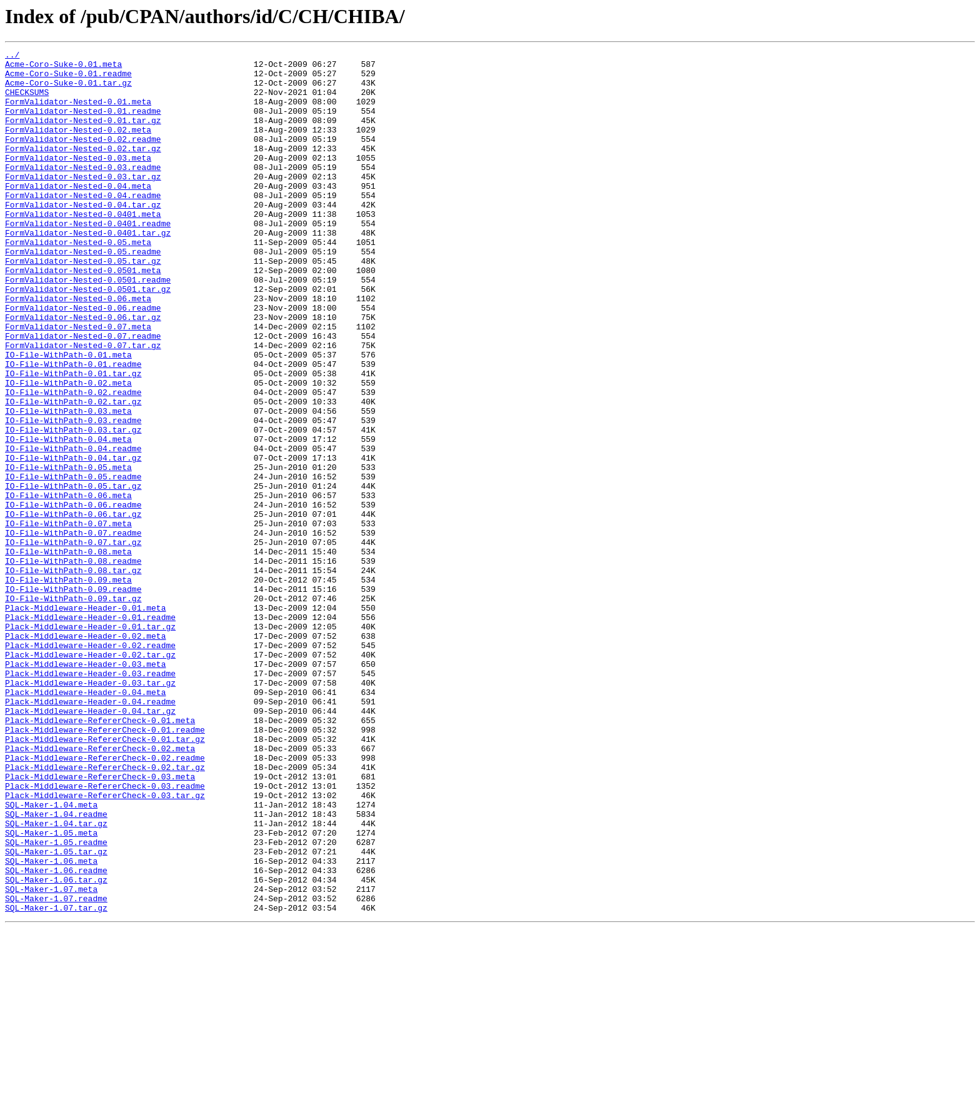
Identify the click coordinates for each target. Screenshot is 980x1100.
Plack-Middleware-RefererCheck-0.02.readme (105, 900)
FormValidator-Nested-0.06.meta (78, 348)
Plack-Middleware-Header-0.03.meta (85, 787)
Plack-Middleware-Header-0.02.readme (90, 765)
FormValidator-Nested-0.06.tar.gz (83, 371)
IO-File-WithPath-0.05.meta (68, 551)
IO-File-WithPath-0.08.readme (73, 663)
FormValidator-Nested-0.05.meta (78, 281)
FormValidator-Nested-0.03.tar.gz (83, 202)
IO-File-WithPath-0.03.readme (73, 495)
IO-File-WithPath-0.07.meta (68, 618)
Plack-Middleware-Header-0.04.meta (85, 821)
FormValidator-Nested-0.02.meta (78, 146)
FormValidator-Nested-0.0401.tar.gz (88, 270)
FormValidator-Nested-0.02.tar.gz (83, 168)
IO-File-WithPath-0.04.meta (68, 517)
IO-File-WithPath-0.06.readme (73, 596)
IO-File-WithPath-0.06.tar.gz (73, 607)
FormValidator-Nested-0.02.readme (83, 157)
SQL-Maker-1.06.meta (51, 1023)
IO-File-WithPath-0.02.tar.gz (73, 472)
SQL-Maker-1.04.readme (56, 967)
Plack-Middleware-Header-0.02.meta (85, 753)
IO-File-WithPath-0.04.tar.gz (73, 540)
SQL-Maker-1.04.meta (51, 956)
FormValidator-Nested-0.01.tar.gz (83, 135)
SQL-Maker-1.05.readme (56, 1001)
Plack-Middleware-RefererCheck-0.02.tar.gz (105, 911)
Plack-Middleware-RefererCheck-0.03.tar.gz (105, 945)
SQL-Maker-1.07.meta (51, 1057)
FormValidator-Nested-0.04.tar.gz (83, 236)
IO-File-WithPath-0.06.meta (68, 585)
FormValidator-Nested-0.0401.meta (83, 247)
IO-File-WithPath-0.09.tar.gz (73, 708)
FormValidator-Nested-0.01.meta (78, 112)
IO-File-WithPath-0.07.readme (73, 630)
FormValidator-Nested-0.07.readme (83, 393)
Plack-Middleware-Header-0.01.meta (85, 720)
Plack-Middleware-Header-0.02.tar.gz (90, 776)
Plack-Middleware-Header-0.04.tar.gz (90, 843)
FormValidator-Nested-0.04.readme (83, 225)
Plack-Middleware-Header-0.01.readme (90, 731)
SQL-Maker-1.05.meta (51, 990)
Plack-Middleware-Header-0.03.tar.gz (90, 810)
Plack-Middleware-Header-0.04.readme (90, 832)
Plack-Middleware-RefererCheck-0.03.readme (105, 933)
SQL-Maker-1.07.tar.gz (56, 1080)
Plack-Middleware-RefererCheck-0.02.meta (100, 888)
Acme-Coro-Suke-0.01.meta (63, 67)
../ (12, 56)
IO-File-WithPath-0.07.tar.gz (73, 641)
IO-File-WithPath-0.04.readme (73, 528)
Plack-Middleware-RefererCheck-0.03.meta (100, 922)
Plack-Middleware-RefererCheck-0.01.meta (100, 855)
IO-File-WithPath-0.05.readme (73, 562)
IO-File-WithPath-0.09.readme (73, 697)
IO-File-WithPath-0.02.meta (68, 450)
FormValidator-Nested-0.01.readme (83, 123)
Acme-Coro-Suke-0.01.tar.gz (68, 90)
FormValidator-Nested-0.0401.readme (88, 258)
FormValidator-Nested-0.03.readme (83, 191)
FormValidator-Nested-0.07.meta (78, 382)
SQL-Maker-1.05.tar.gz (56, 1012)
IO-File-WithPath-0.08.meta (68, 652)
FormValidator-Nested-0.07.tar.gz (83, 405)
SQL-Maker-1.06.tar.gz (56, 1046)
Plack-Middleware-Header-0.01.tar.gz (90, 742)
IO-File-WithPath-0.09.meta (68, 686)
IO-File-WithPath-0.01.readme (73, 427)
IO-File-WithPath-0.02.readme (73, 461)
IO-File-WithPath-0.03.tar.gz (73, 506)
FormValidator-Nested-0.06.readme (83, 360)
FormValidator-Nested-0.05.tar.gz (83, 303)
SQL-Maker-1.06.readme (56, 1035)
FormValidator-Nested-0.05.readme (83, 292)
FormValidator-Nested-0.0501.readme (88, 326)
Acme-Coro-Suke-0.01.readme (68, 78)
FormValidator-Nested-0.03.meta (78, 180)
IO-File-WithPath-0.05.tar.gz (73, 573)
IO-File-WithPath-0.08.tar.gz (73, 675)
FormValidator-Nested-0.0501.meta (83, 315)
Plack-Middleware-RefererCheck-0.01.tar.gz (105, 877)
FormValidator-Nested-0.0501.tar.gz (88, 337)
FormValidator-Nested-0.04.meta (78, 213)
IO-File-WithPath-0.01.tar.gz (73, 438)
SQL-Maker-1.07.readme (56, 1068)
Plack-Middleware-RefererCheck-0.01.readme (105, 866)
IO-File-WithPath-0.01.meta (68, 416)
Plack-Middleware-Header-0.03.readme (90, 798)
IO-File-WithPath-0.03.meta (68, 483)
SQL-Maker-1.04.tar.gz (56, 978)
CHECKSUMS (27, 101)
